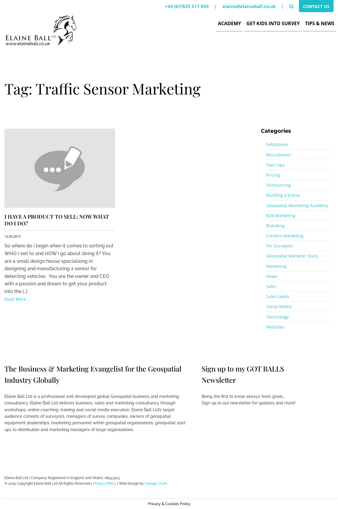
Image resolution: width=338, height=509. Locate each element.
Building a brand (283, 195)
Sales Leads (277, 296)
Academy (229, 23)
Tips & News (319, 23)
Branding (275, 225)
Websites (275, 327)
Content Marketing (284, 236)
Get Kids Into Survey (273, 23)
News (271, 276)
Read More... (17, 299)
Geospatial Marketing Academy (297, 205)
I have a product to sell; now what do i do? (56, 220)
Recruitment (278, 155)
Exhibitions (277, 144)
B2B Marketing (280, 215)
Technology (277, 317)
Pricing (273, 175)
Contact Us (315, 7)
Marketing (276, 266)
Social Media (278, 306)
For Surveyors (279, 246)
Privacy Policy (104, 483)
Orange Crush (156, 483)
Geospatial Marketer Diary (292, 256)
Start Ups (275, 165)
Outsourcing (278, 185)
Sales (271, 286)
